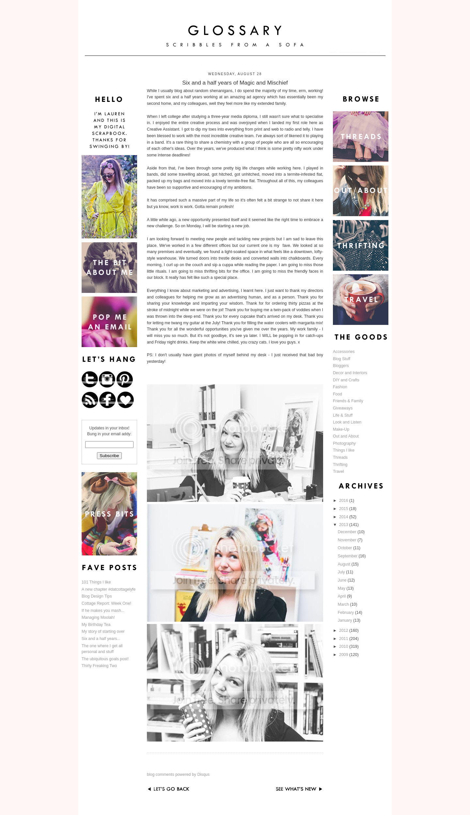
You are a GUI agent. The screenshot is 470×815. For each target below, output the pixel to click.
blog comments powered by (178, 774)
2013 (344, 524)
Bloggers (341, 365)
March (344, 604)
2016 (344, 500)
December (347, 532)
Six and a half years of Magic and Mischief (235, 82)
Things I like (343, 450)
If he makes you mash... (103, 610)
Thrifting (340, 464)
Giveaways (342, 408)
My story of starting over (103, 631)
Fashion (340, 387)
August (345, 564)
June (343, 580)
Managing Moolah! (98, 617)
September (348, 556)
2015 (344, 508)
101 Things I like (96, 582)
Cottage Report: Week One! (106, 603)
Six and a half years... (101, 638)
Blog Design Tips (97, 596)
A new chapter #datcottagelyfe (108, 589)
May (342, 588)
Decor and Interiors (350, 373)
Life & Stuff (342, 415)
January (345, 620)
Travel (338, 471)
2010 (344, 646)
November (347, 540)
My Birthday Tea (96, 624)
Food (337, 394)
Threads (340, 457)
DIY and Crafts (346, 380)
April (342, 596)
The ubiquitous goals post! (105, 659)
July (342, 572)
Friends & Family (348, 401)
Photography (344, 443)
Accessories (344, 351)
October (345, 548)
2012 (344, 630)
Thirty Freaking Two (99, 665)
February (346, 612)
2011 (344, 638)
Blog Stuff (341, 359)
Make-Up (341, 429)
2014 (344, 517)
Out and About (346, 436)
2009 (344, 654)
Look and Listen (347, 422)
